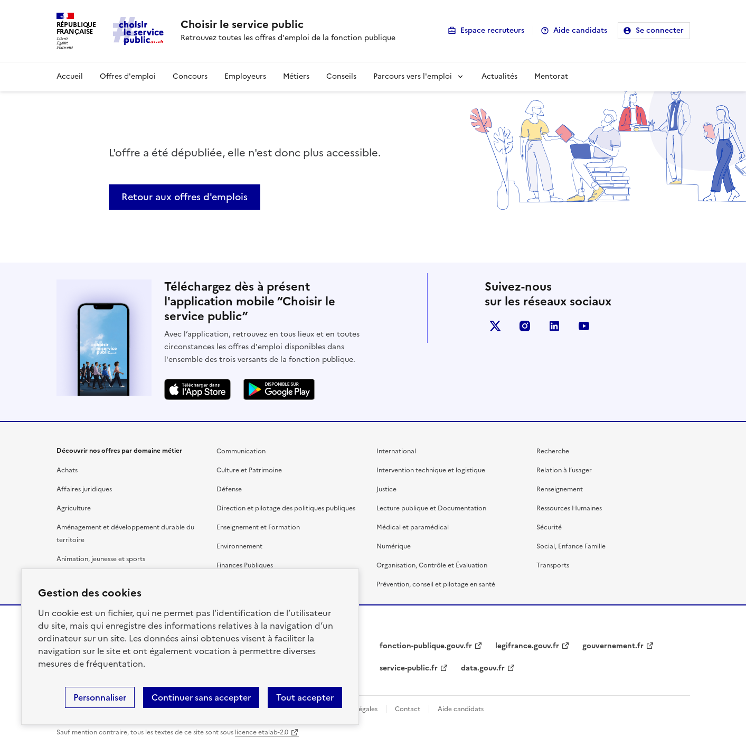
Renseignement (559, 489)
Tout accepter (305, 697)
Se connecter (660, 30)
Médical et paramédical (412, 527)
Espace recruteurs (492, 30)
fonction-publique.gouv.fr (426, 645)
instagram (524, 326)
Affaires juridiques (84, 489)
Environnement (239, 546)
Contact (407, 709)
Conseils (341, 76)
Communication (241, 451)
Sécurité (549, 527)
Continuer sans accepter (201, 697)
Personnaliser (99, 697)
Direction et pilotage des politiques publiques (285, 508)
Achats (67, 470)
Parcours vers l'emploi (412, 76)
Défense (229, 489)
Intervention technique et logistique (430, 470)
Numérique (393, 546)
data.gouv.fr (483, 668)
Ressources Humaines (569, 508)
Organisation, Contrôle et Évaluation (431, 565)
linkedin (554, 326)
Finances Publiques (244, 565)
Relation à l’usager (564, 470)
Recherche (552, 451)
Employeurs (245, 76)
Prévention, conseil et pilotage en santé (435, 584)
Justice (386, 489)
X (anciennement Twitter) (495, 326)
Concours (190, 76)
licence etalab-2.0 (261, 732)
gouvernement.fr (613, 645)
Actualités (499, 76)
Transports (552, 565)
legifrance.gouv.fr (527, 645)
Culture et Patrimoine (249, 470)
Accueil (69, 76)
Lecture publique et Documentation (431, 508)
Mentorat (551, 76)
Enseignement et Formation (258, 527)
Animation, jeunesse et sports (100, 559)
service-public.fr (409, 668)
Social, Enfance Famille (571, 546)
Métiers (296, 76)
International (396, 451)
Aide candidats (580, 30)
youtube (583, 326)
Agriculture (73, 508)
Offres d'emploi (128, 76)
